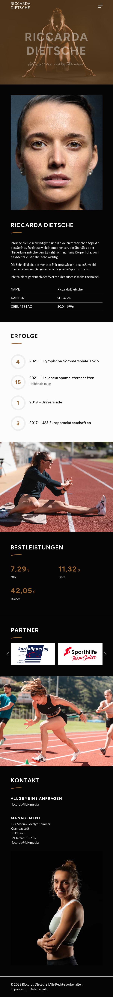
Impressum (18, 989)
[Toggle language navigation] (100, 5)
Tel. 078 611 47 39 (24, 838)
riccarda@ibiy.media (25, 804)
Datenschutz (39, 989)
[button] (8, 654)
